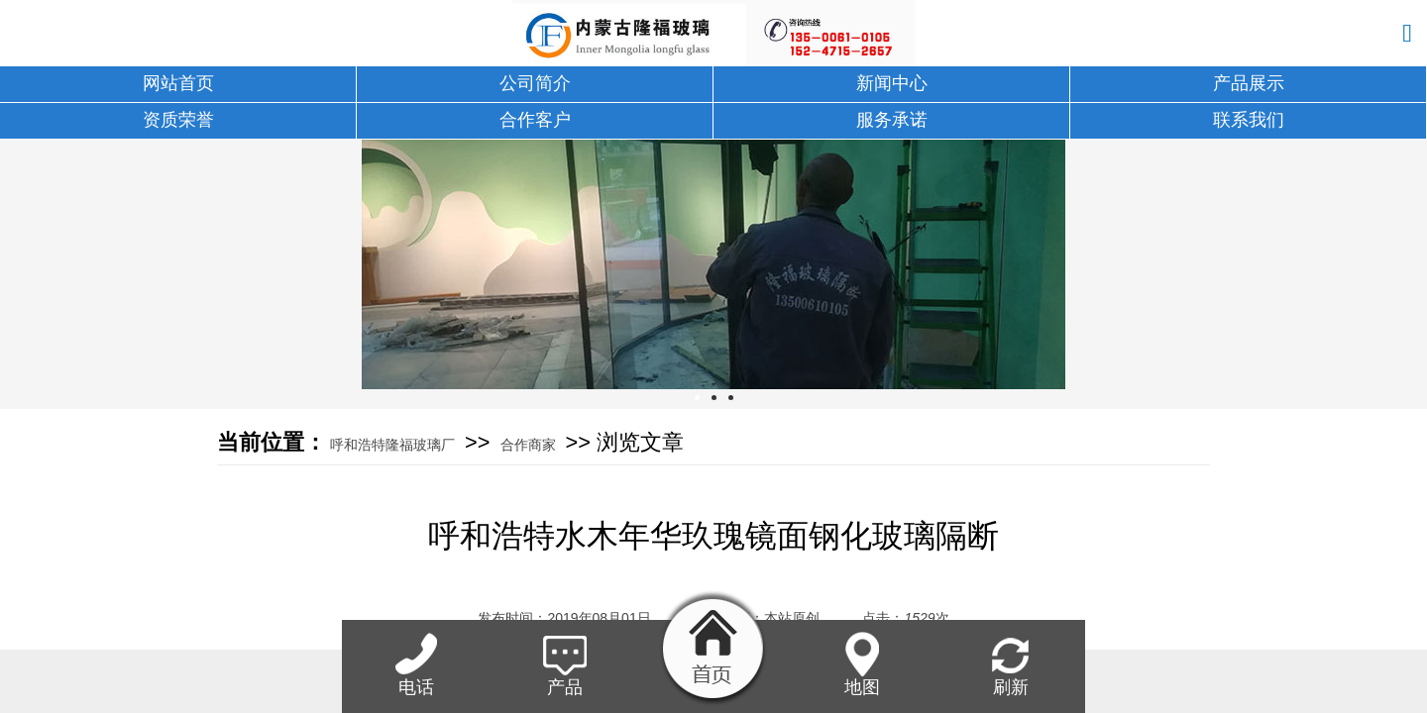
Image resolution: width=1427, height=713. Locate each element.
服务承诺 (892, 120)
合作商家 (528, 445)
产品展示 (1248, 83)
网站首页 (178, 83)
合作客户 (535, 120)
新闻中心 (892, 83)
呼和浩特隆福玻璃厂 (392, 445)
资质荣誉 (178, 120)
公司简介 (535, 83)
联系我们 (1248, 120)
